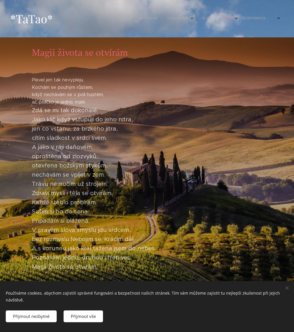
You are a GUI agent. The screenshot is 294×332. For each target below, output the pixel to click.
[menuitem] (189, 19)
